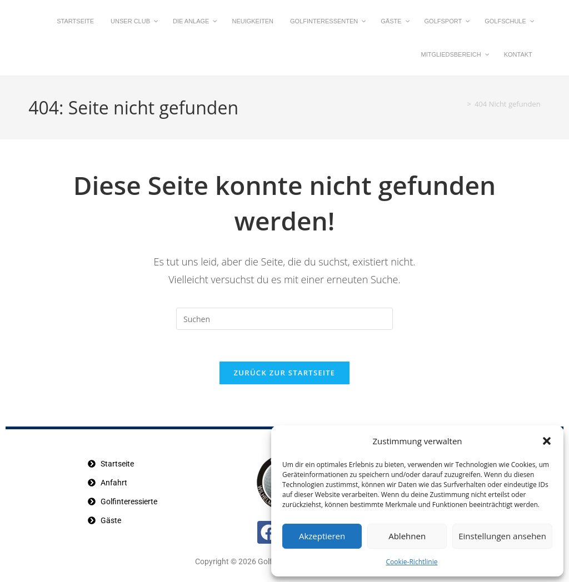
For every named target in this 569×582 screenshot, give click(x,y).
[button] (546, 440)
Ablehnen (407, 535)
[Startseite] (458, 104)
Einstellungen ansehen (502, 535)
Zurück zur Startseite (285, 375)
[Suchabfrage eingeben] (284, 319)
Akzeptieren (322, 535)
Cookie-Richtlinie (412, 561)
